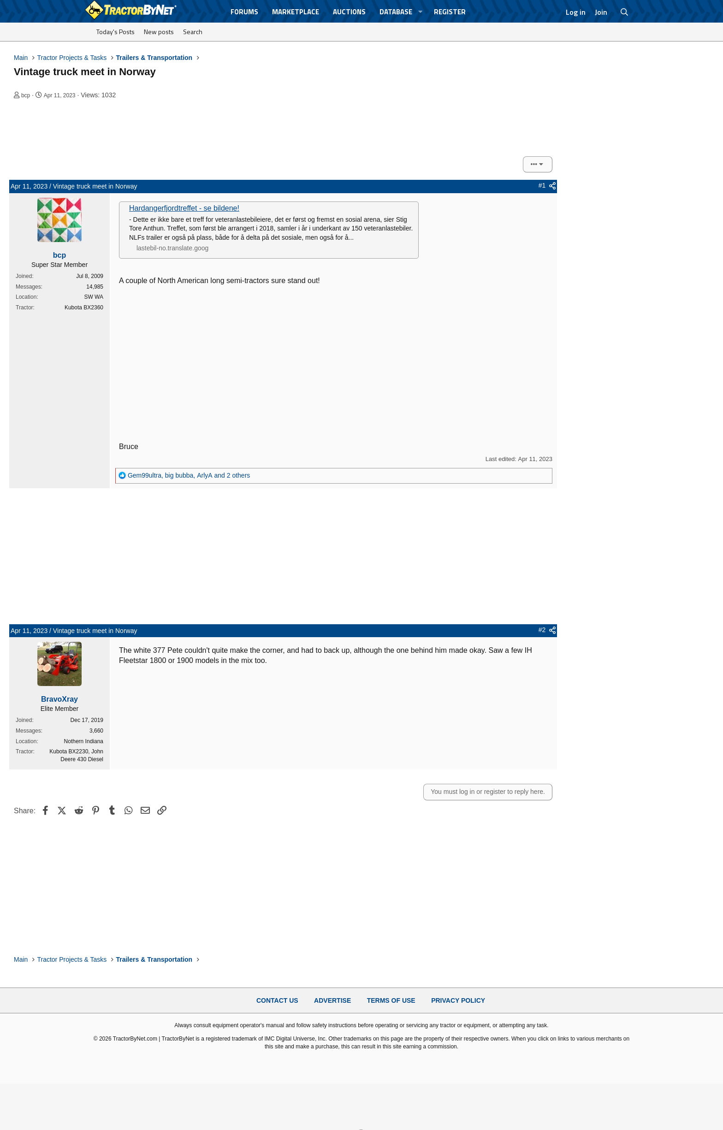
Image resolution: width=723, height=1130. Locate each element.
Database (395, 11)
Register (450, 11)
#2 (542, 629)
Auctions (349, 11)
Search (192, 31)
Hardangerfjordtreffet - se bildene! (184, 208)
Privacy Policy (458, 1000)
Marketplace (295, 11)
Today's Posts (115, 31)
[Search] (625, 12)
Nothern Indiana (83, 741)
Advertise (332, 1000)
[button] (420, 11)
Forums (244, 11)
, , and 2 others (189, 475)
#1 (542, 185)
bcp (25, 95)
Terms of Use (391, 1000)
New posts (159, 31)
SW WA (93, 297)
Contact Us (277, 1000)
